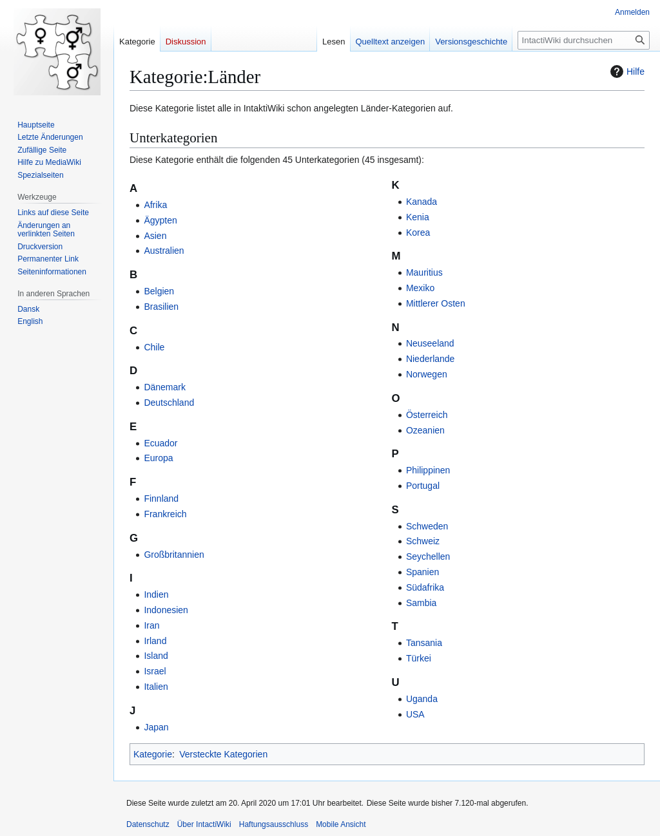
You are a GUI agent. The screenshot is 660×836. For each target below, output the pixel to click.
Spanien (422, 572)
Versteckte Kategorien (223, 754)
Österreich (427, 415)
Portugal (423, 485)
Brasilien (161, 306)
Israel (155, 671)
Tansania (424, 643)
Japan (156, 727)
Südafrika (425, 587)
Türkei (418, 658)
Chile (154, 347)
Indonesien (166, 610)
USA (415, 714)
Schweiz (423, 541)
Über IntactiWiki (204, 824)
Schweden (427, 526)
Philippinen (428, 470)
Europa (158, 458)
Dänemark (165, 387)
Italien (156, 686)
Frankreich (165, 514)
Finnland (161, 498)
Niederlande (430, 359)
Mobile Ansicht (340, 824)
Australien (164, 250)
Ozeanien (425, 430)
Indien (156, 594)
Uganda (422, 699)
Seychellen (428, 556)
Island (156, 656)
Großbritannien (174, 554)
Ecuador (160, 443)
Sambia (421, 603)
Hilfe (626, 71)
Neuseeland (430, 343)
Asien (155, 236)
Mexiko (420, 288)
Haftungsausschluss (273, 824)
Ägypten (160, 220)
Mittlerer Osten (435, 303)
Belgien (159, 291)
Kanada (421, 201)
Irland (155, 641)
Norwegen (426, 374)
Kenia (417, 217)
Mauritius (424, 272)
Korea (418, 232)
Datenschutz (148, 824)
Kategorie (152, 754)
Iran (151, 625)
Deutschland (169, 402)
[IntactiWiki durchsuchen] (584, 40)
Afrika (155, 205)
